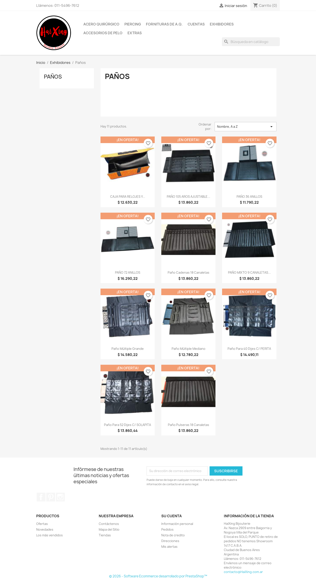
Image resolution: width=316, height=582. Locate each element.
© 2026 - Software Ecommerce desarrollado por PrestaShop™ (158, 576)
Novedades (44, 529)
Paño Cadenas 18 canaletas (188, 272)
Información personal (177, 524)
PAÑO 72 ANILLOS (127, 272)
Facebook (41, 497)
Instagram (60, 497)
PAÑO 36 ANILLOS (249, 196)
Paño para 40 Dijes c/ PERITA (249, 349)
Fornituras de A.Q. (164, 24)
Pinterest (50, 497)
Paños (53, 76)
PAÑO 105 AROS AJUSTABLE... (188, 196)
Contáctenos (109, 524)
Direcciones (170, 541)
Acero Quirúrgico (101, 24)
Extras (134, 33)
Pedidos (167, 529)
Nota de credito (173, 535)
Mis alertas (169, 546)
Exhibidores (222, 24)
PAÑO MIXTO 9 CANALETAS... (249, 272)
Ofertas (42, 524)
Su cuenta (171, 516)
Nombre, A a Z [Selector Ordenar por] (245, 126)
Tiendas (105, 535)
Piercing (132, 24)
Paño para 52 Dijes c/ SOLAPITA (127, 425)
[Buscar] (251, 41)
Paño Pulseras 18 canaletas (188, 425)
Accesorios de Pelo (102, 33)
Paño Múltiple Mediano (188, 349)
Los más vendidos (49, 535)
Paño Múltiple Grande (127, 349)
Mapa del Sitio (109, 529)
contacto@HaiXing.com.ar (243, 572)
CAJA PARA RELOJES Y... (127, 196)
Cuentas (196, 24)
